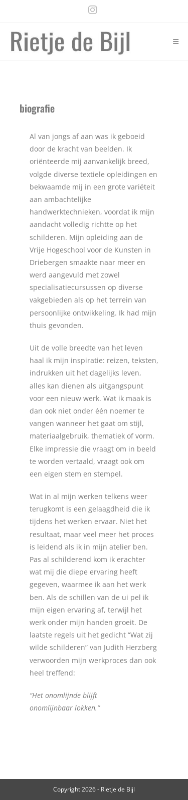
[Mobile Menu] (176, 41)
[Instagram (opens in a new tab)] (90, 10)
